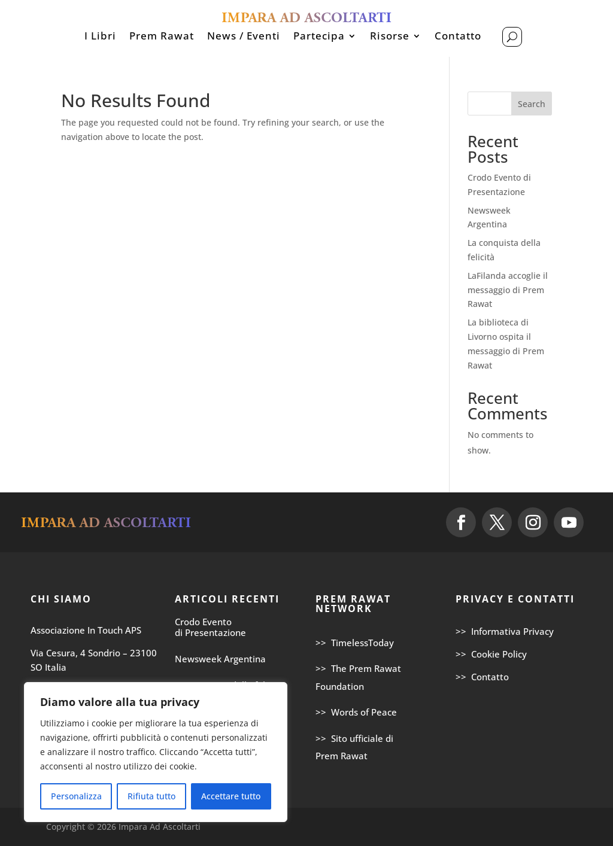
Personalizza (76, 796)
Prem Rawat (161, 37)
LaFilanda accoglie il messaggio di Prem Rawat (508, 290)
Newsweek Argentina (220, 659)
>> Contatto (482, 677)
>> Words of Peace (356, 712)
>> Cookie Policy (491, 654)
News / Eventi (243, 37)
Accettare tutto (230, 796)
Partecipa (319, 37)
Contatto (458, 37)
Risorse (389, 37)
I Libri (100, 37)
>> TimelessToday (354, 643)
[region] (155, 752)
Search (531, 103)
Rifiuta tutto (151, 796)
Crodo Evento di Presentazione (210, 627)
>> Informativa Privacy (505, 631)
